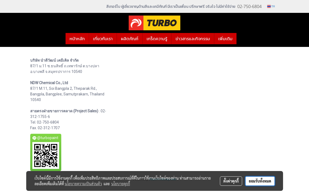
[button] (241, 38)
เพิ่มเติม (225, 38)
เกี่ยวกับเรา (103, 38)
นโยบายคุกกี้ (120, 183)
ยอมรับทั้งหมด (260, 181)
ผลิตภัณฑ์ (129, 38)
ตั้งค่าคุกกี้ (231, 181)
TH (271, 6)
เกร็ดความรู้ (157, 38)
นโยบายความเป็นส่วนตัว (83, 183)
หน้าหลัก (77, 38)
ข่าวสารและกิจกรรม (193, 38)
